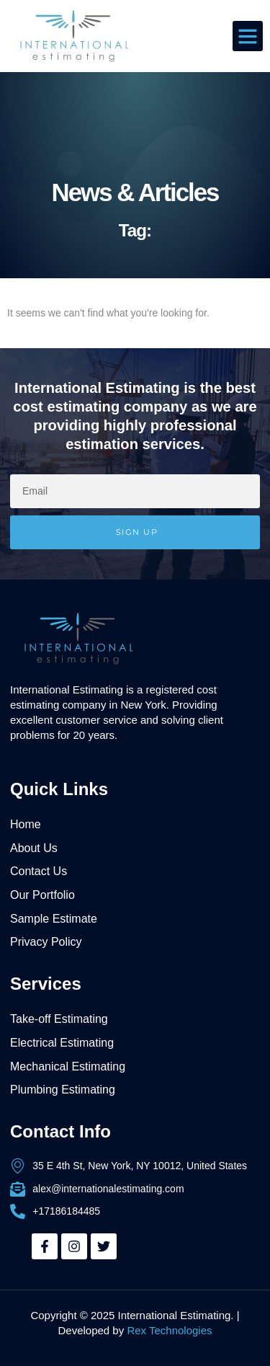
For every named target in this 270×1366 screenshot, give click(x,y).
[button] (248, 36)
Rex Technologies (169, 1330)
